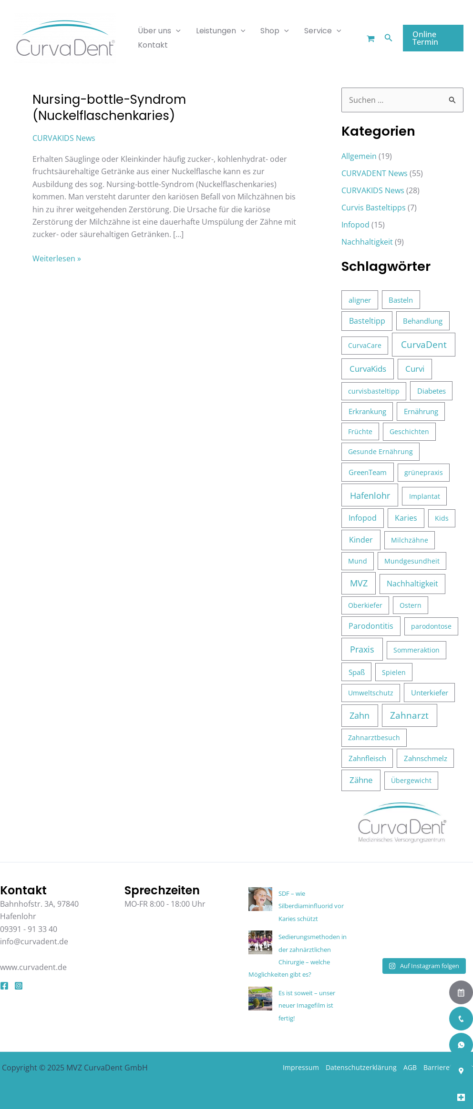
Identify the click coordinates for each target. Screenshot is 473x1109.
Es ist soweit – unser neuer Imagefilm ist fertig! (306, 1005)
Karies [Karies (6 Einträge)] (406, 518)
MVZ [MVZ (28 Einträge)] (359, 583)
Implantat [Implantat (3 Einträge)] (424, 496)
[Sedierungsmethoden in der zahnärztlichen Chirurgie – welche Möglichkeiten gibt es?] (260, 942)
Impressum (301, 1067)
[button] (388, 38)
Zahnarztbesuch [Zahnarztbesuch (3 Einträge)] (374, 737)
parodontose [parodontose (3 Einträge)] (431, 626)
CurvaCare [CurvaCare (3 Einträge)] (364, 345)
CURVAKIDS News (63, 138)
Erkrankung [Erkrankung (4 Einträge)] (367, 411)
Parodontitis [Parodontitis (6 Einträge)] (371, 626)
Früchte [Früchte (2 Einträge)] (360, 431)
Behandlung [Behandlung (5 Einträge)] (422, 321)
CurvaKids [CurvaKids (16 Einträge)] (368, 368)
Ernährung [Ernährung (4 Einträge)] (421, 411)
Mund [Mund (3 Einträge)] (357, 560)
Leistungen (221, 31)
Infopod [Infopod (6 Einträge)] (363, 518)
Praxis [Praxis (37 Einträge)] (362, 649)
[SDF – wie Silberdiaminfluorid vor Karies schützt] (260, 899)
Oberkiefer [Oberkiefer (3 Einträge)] (365, 605)
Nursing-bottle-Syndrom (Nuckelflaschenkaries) (109, 107)
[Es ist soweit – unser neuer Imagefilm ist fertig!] (260, 998)
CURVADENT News (374, 173)
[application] (176, 31)
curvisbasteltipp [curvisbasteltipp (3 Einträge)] (374, 391)
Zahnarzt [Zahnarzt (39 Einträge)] (409, 715)
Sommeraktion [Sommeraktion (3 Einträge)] (416, 649)
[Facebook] (4, 985)
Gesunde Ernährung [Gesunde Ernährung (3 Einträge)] (380, 451)
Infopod (355, 224)
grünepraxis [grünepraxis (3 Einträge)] (423, 472)
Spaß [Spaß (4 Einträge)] (357, 672)
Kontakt (153, 45)
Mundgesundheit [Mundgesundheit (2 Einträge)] (412, 560)
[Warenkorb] (371, 39)
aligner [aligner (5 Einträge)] (360, 300)
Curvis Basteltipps (373, 207)
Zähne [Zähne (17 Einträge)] (361, 779)
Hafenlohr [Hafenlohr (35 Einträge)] (370, 495)
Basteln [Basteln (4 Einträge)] (401, 300)
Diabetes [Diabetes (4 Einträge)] (431, 391)
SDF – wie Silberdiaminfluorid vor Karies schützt (311, 906)
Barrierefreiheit (448, 1067)
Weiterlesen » (56, 258)
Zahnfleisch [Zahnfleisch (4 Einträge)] (367, 758)
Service (322, 31)
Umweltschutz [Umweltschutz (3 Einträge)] (370, 692)
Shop (274, 31)
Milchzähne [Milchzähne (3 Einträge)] (409, 540)
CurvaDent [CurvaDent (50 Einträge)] (424, 344)
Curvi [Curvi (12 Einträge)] (414, 368)
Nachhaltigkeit (367, 242)
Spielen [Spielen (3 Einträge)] (394, 672)
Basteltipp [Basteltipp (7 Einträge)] (367, 321)
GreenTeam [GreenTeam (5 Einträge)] (368, 472)
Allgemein (359, 156)
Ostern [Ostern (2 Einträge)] (411, 605)
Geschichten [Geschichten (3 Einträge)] (409, 431)
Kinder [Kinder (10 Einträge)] (361, 540)
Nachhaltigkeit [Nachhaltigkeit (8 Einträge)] (412, 583)
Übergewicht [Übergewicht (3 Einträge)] (411, 780)
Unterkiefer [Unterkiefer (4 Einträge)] (429, 692)
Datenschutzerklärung (361, 1067)
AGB (410, 1067)
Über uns (159, 31)
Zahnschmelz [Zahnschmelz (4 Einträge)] (425, 758)
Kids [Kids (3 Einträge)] (442, 518)
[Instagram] (18, 985)
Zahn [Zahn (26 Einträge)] (360, 715)
